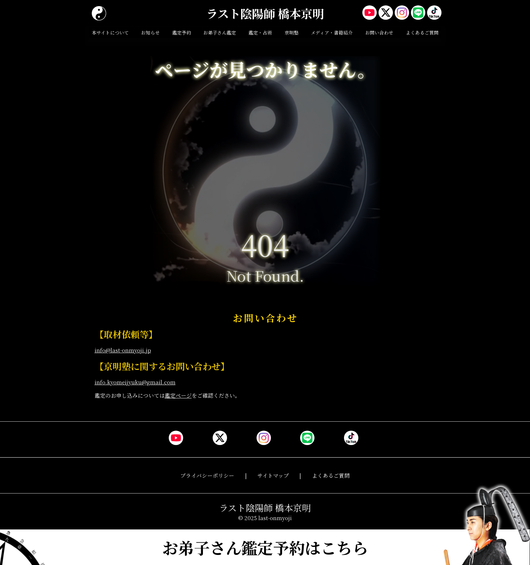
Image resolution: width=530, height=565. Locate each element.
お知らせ (150, 32)
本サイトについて (110, 32)
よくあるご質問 (422, 32)
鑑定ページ (178, 395)
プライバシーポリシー (207, 475)
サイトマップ (273, 475)
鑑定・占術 (260, 32)
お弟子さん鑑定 (219, 32)
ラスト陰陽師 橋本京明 (265, 13)
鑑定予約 (181, 32)
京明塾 (292, 32)
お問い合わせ (379, 32)
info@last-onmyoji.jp (123, 350)
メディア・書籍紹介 (332, 32)
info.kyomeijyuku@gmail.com (135, 382)
